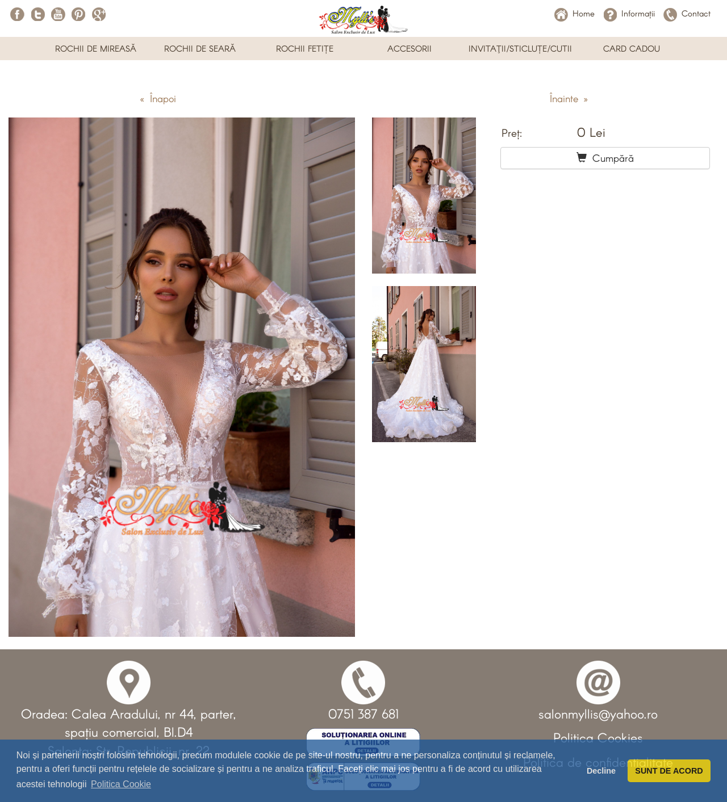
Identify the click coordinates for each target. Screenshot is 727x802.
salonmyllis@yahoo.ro (598, 713)
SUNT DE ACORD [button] (669, 770)
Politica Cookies (598, 737)
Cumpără (605, 158)
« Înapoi (158, 98)
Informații (629, 13)
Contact (687, 13)
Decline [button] (601, 770)
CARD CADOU (631, 48)
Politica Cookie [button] (121, 784)
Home (574, 13)
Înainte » (569, 98)
